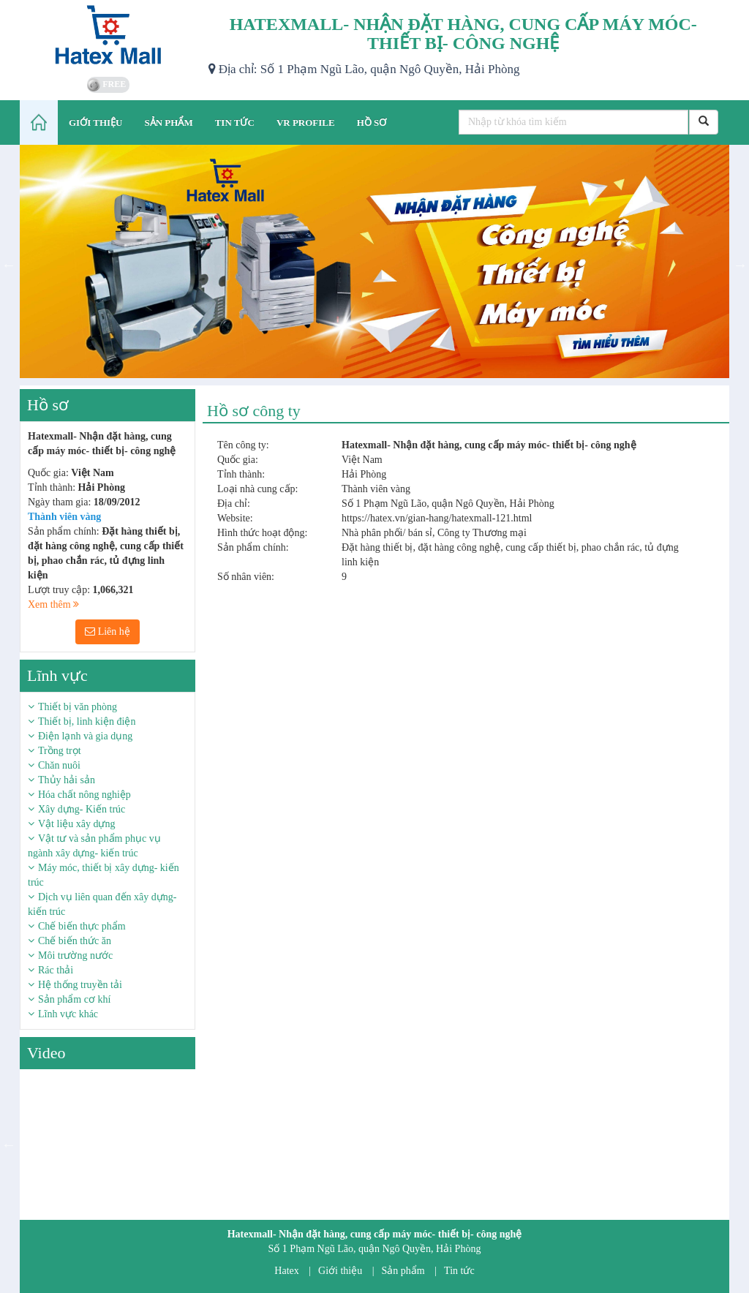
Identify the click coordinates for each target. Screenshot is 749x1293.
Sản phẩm (403, 1270)
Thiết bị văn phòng (77, 706)
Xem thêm (53, 604)
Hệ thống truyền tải (80, 984)
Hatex (286, 1270)
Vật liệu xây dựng (77, 823)
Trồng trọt (59, 750)
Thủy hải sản (66, 779)
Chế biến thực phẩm (82, 926)
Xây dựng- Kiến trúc (81, 809)
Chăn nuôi (59, 765)
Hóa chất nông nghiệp (84, 794)
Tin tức (459, 1270)
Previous (8, 264)
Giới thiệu (340, 1270)
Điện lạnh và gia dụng (85, 736)
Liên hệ (107, 631)
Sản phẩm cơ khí (74, 999)
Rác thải (55, 970)
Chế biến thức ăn (74, 940)
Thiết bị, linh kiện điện (86, 721)
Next (740, 264)
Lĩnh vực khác (68, 1014)
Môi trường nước (75, 955)
